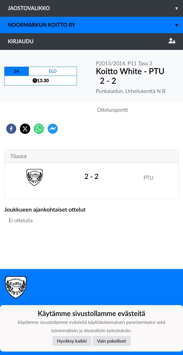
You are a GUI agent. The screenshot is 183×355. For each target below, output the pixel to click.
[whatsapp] (39, 129)
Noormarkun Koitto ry (95, 25)
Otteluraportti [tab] (112, 109)
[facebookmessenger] (53, 129)
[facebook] (11, 129)
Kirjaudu (91, 41)
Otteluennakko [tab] (71, 109)
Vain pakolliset (111, 340)
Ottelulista (22, 249)
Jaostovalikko (95, 8)
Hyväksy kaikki (72, 340)
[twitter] (25, 129)
